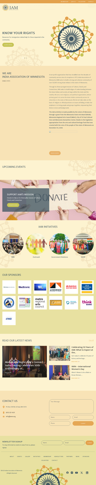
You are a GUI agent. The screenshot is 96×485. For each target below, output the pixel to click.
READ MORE (8, 374)
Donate (89, 6)
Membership (64, 2)
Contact (91, 2)
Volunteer (81, 2)
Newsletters (58, 456)
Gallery (52, 6)
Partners (61, 6)
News (77, 456)
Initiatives (35, 6)
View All (91, 166)
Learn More (8, 45)
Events (44, 6)
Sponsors (71, 6)
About (26, 6)
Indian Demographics (31, 9)
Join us (73, 2)
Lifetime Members (47, 9)
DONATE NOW (13, 205)
